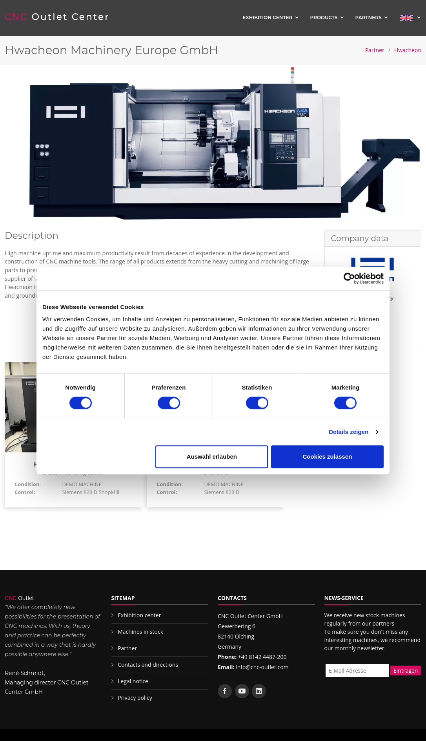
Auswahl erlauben (212, 456)
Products (324, 17)
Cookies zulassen (327, 456)
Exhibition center (267, 17)
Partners (368, 17)
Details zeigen (348, 431)
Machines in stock (140, 631)
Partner (374, 50)
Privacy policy (135, 697)
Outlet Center (57, 16)
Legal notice (133, 681)
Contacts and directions (148, 664)
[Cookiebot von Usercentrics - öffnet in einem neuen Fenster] (349, 278)
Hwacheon (407, 50)
